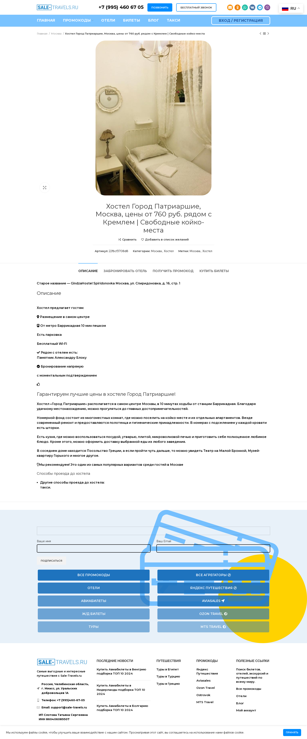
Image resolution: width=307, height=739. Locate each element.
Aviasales (213, 601)
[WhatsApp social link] (245, 7)
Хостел (169, 251)
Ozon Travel (213, 614)
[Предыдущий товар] (260, 34)
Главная (42, 33)
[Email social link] (230, 7)
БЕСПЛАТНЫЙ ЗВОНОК (196, 7)
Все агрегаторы (213, 575)
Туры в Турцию (168, 676)
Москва (56, 33)
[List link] (64, 700)
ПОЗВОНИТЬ (159, 7)
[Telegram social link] (260, 7)
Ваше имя (44, 541)
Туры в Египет (167, 669)
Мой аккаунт (246, 710)
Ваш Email (163, 541)
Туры (94, 627)
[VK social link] (252, 7)
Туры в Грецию (168, 683)
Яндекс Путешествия (213, 588)
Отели (94, 588)
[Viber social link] (267, 7)
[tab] (88, 269)
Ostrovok (203, 695)
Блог (240, 703)
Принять (292, 732)
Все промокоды (93, 575)
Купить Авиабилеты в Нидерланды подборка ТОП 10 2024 (121, 690)
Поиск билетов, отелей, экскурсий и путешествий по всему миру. (252, 675)
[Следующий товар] (268, 34)
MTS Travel (213, 627)
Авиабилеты (93, 601)
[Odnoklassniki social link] (237, 7)
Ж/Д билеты (94, 614)
